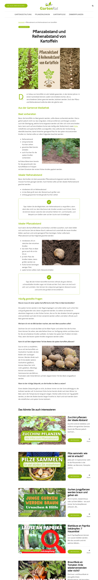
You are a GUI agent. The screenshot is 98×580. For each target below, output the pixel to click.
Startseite (21, 22)
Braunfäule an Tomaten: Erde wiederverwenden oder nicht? (64, 536)
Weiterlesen (58, 436)
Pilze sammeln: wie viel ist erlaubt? (64, 447)
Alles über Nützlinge (16, 5)
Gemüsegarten (24, 27)
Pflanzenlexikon (42, 14)
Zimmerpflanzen (76, 14)
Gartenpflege (59, 14)
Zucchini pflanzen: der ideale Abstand (63, 419)
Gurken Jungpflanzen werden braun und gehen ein (64, 477)
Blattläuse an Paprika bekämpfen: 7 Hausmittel (64, 507)
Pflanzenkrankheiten (28, 555)
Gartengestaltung (23, 14)
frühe (76, 126)
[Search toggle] (92, 6)
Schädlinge (37, 524)
